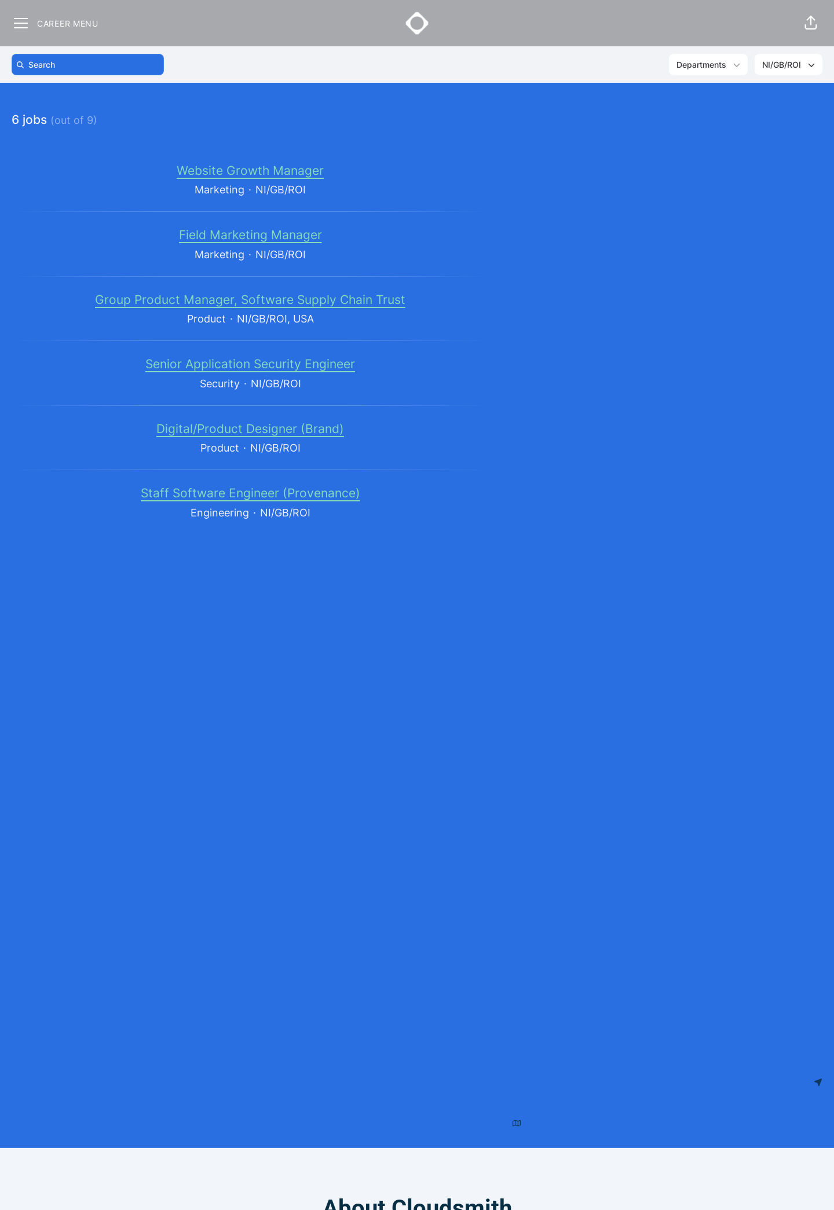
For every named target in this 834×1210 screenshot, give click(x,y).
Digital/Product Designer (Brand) (250, 429)
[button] (811, 23)
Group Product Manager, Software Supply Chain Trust (250, 300)
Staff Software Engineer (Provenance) (250, 493)
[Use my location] (818, 1082)
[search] (90, 64)
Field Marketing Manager (250, 235)
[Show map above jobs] (516, 1123)
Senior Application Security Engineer (250, 364)
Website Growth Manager (250, 171)
